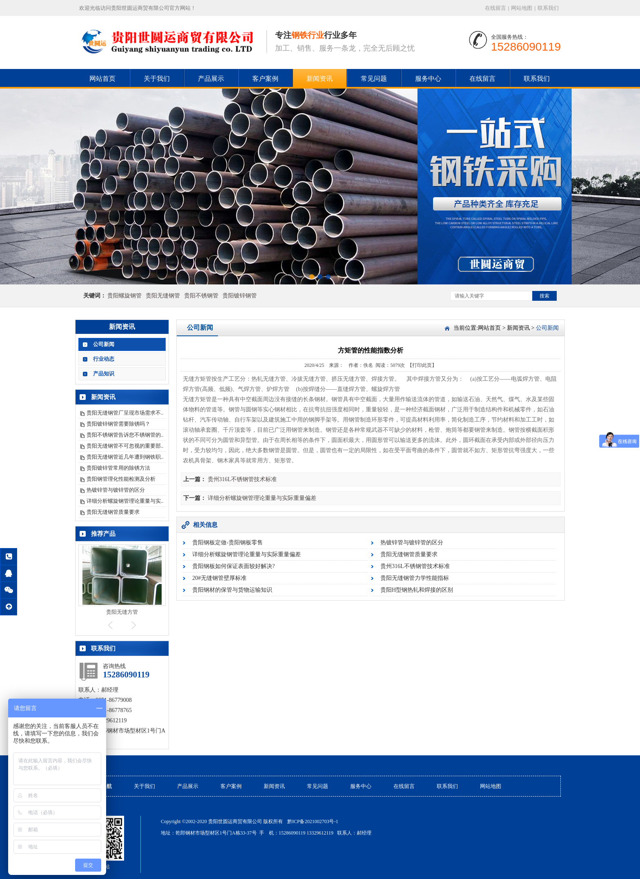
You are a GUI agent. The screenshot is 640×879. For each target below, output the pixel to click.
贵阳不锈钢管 (201, 296)
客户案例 (265, 78)
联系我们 (548, 8)
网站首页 (102, 78)
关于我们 (157, 78)
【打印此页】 (422, 365)
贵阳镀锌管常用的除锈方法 (118, 468)
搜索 (544, 296)
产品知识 (103, 374)
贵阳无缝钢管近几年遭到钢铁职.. (125, 457)
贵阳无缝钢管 (163, 296)
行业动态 (103, 359)
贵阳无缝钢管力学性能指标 (414, 578)
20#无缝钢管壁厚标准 (219, 578)
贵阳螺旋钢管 (124, 296)
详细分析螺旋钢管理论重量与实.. (125, 501)
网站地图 (521, 8)
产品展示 (211, 78)
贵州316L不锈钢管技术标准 (242, 479)
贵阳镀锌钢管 (239, 296)
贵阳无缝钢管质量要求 (113, 512)
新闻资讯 (320, 78)
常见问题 (374, 78)
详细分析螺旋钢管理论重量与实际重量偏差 (262, 498)
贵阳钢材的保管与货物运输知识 (232, 590)
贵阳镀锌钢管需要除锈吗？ (118, 424)
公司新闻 (103, 344)
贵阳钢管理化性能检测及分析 (121, 479)
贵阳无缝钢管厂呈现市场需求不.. (125, 413)
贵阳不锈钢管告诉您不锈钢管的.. (125, 435)
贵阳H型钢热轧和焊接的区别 (416, 590)
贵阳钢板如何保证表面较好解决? (233, 566)
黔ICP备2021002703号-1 (312, 821)
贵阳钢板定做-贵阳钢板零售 (227, 542)
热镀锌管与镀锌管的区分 (116, 490)
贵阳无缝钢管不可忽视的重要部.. (125, 446)
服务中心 (428, 78)
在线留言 (495, 8)
